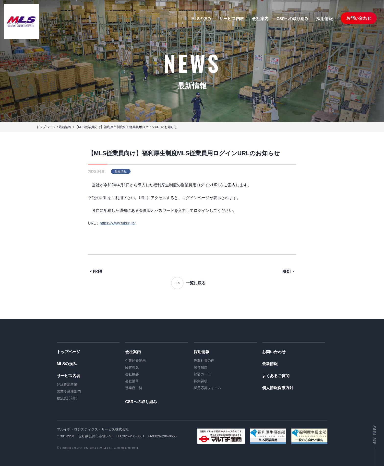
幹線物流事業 (67, 384)
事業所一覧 (133, 388)
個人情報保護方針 (277, 388)
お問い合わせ (358, 18)
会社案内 (260, 19)
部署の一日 (202, 374)
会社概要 (132, 374)
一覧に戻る (195, 283)
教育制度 (200, 367)
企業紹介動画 (135, 360)
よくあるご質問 (275, 376)
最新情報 (270, 364)
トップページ (68, 352)
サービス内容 (231, 19)
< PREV (96, 271)
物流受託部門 (67, 398)
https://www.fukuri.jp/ (118, 223)
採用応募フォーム (207, 388)
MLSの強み (201, 19)
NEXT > (288, 271)
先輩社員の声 (204, 360)
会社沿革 (132, 381)
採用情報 (324, 19)
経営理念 (132, 367)
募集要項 (200, 381)
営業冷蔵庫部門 (69, 391)
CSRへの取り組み (292, 19)
